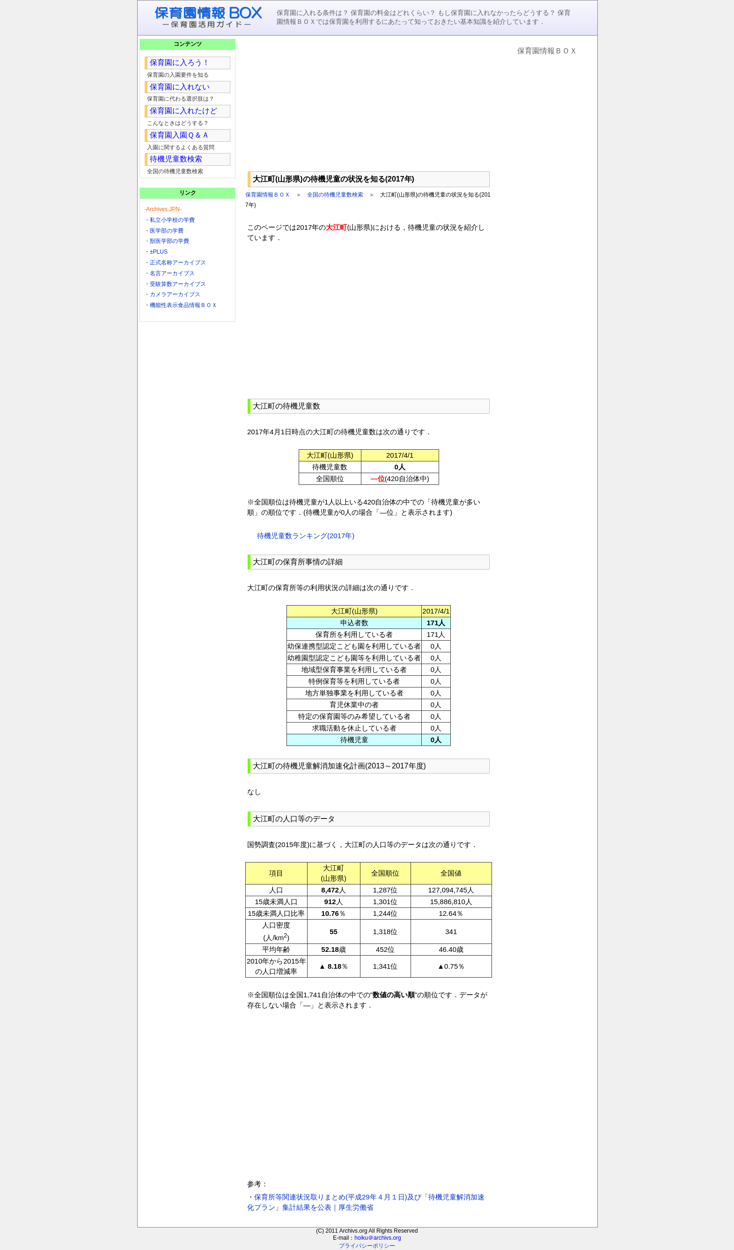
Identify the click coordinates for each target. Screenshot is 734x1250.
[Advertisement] (368, 103)
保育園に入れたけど (183, 111)
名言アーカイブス (172, 273)
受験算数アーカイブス (178, 284)
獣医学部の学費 (169, 241)
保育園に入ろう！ (180, 62)
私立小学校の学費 (172, 220)
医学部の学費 (167, 230)
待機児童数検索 (176, 159)
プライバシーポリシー (367, 1246)
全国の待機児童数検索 (335, 194)
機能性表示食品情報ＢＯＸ (183, 305)
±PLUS (159, 252)
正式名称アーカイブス (178, 262)
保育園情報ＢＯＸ (267, 194)
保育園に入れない (180, 87)
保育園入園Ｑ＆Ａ (179, 135)
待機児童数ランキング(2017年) (305, 536)
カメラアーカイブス (175, 294)
